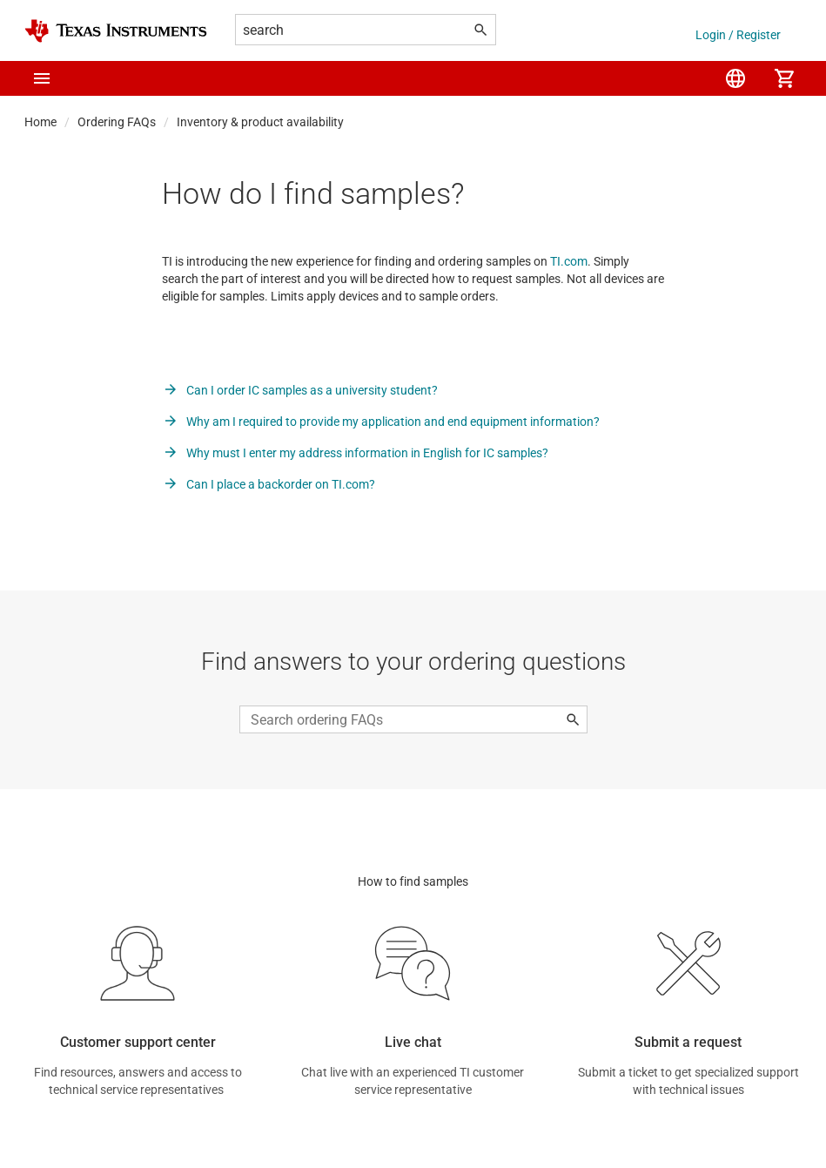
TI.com (569, 261)
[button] (41, 78)
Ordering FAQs (116, 122)
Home (40, 122)
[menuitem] (735, 78)
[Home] (115, 31)
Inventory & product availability (260, 122)
